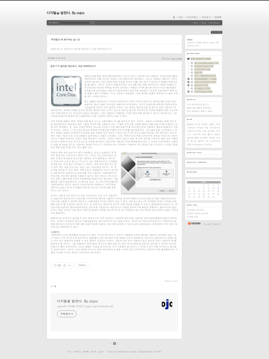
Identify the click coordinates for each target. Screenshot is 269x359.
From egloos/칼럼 (173, 58)
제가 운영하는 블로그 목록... (200, 111)
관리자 (93, 351)
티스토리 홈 (194, 223)
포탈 (189, 144)
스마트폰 (207, 144)
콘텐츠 (217, 134)
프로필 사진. (193, 216)
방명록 (218, 17)
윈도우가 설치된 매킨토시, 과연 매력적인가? (87, 48)
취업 (206, 127)
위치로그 (206, 17)
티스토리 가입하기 (212, 224)
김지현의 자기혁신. (196, 210)
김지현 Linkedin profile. (198, 213)
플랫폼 (190, 124)
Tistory (157, 351)
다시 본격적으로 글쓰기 (198, 104)
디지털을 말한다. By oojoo (65, 12)
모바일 (200, 127)
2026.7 (203, 182)
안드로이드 (215, 127)
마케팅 (212, 137)
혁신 (204, 134)
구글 (204, 131)
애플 (196, 137)
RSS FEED (219, 32)
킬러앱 (190, 137)
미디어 (197, 124)
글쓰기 (101, 351)
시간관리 (204, 137)
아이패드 (211, 131)
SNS (199, 131)
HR (207, 141)
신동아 (190, 131)
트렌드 (212, 124)
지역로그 (77, 351)
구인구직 (196, 134)
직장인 (205, 124)
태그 (181, 17)
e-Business (197, 144)
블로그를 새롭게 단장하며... (200, 107)
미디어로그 (192, 17)
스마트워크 (215, 141)
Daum (133, 351)
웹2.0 (210, 134)
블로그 (201, 141)
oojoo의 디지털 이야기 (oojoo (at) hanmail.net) (85, 306)
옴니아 (194, 141)
